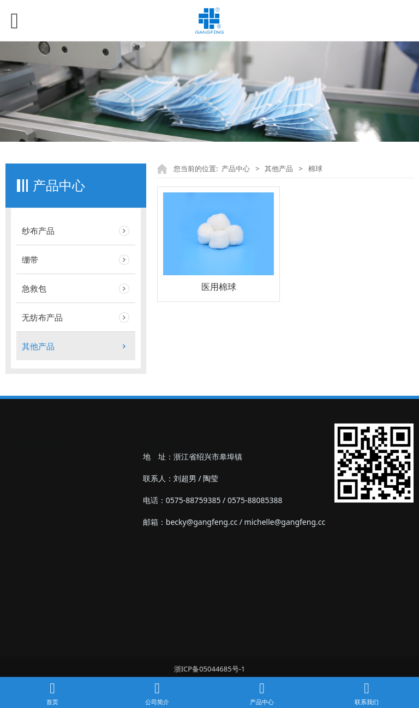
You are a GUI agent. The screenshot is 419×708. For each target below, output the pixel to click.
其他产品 (38, 346)
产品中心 (236, 168)
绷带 (30, 259)
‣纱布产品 (22, 456)
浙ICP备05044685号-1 (210, 669)
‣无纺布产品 (25, 522)
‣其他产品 (22, 543)
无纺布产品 (42, 317)
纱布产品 (38, 230)
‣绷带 (14, 478)
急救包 (34, 288)
